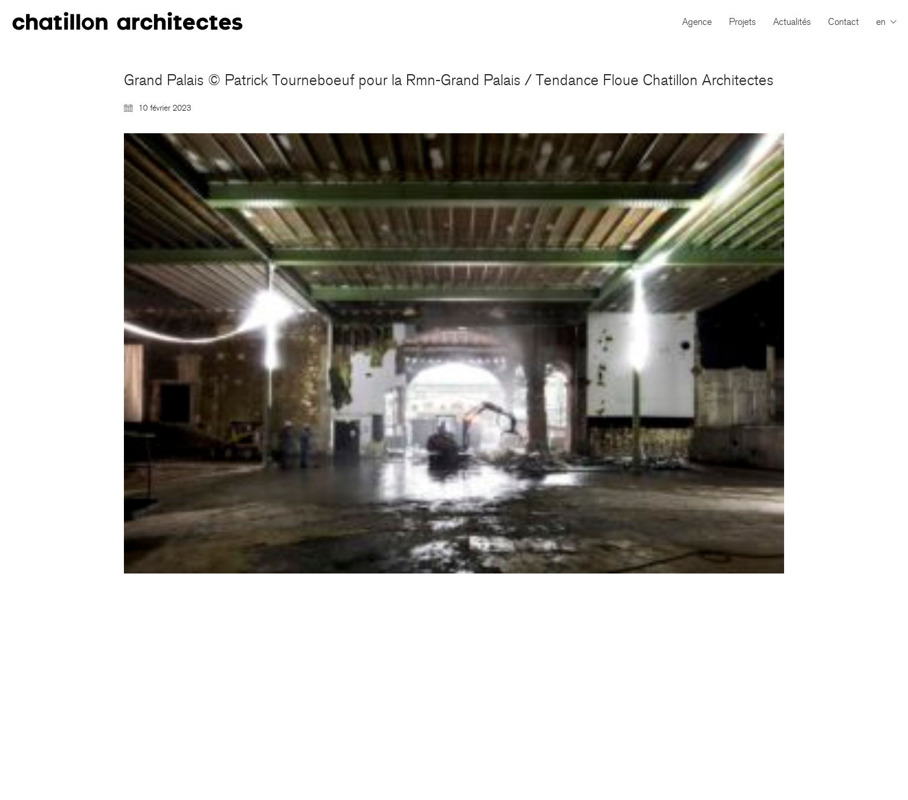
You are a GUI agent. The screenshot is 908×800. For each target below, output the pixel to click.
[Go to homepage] (127, 21)
